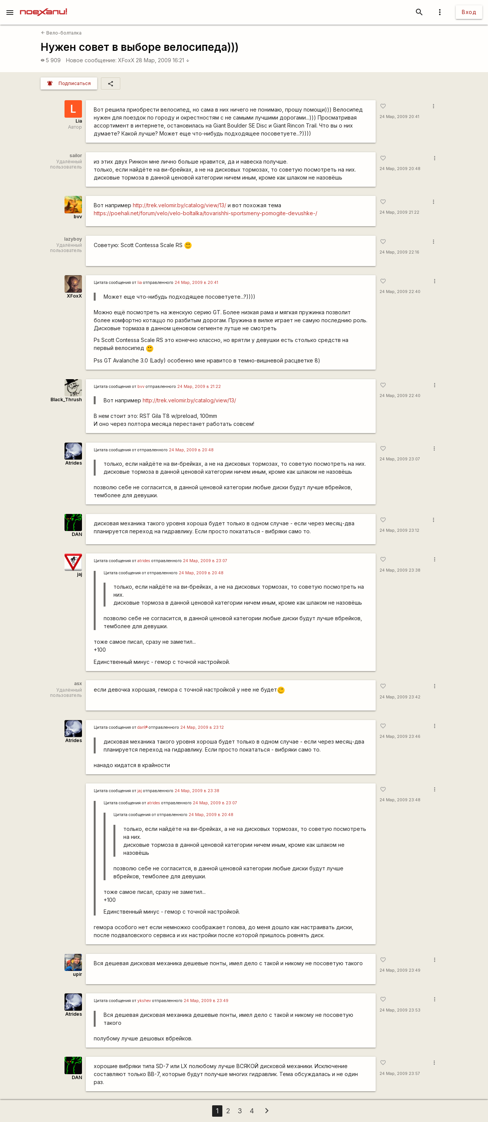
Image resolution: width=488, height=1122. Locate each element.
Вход (469, 12)
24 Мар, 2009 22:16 (399, 252)
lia (139, 282)
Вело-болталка (61, 33)
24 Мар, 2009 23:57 (399, 1073)
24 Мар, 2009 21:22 (399, 212)
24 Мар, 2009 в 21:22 (199, 386)
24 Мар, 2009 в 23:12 (202, 727)
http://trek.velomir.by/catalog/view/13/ (179, 205)
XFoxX (126, 60)
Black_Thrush (66, 399)
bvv (78, 216)
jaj (79, 574)
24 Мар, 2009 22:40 (399, 291)
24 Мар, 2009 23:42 (399, 697)
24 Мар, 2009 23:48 (399, 799)
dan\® (142, 727)
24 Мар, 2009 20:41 (399, 116)
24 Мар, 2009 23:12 (399, 530)
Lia (79, 121)
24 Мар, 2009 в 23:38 (197, 790)
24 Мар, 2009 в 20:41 (196, 282)
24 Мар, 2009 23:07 (399, 459)
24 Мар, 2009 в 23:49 (206, 1000)
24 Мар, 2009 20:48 (399, 168)
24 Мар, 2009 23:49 (399, 970)
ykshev (144, 1000)
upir (77, 974)
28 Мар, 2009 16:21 (163, 60)
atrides (143, 560)
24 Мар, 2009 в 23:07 (205, 560)
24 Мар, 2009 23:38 (399, 570)
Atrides (73, 463)
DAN (77, 534)
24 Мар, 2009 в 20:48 (191, 450)
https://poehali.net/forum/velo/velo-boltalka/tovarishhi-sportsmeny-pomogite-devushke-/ (205, 213)
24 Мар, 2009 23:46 (399, 736)
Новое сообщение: (91, 60)
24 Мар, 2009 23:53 (399, 1010)
